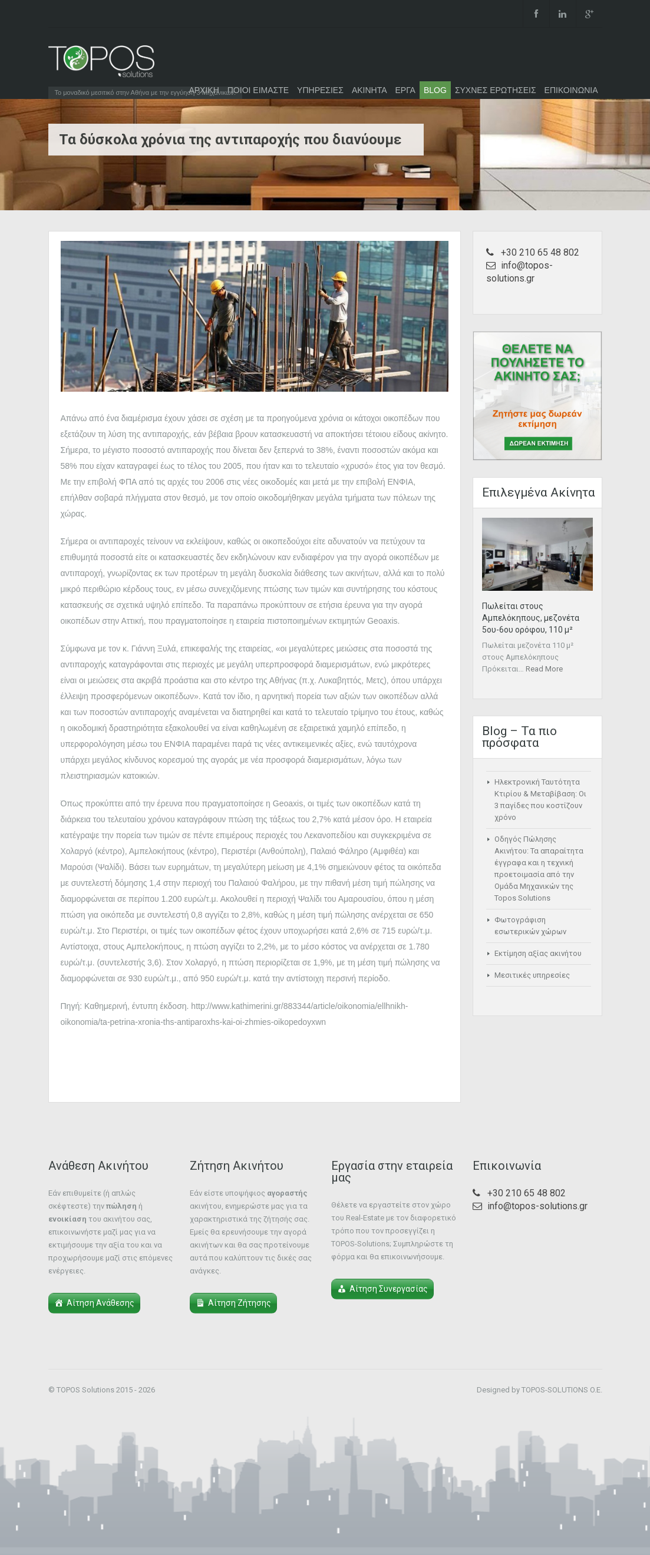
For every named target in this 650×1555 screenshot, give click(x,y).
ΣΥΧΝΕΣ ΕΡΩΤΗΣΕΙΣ (495, 90)
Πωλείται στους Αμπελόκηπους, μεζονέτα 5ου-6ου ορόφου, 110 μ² (530, 617)
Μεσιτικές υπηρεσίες (532, 975)
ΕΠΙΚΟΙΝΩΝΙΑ (571, 90)
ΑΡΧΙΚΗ (204, 90)
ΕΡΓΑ (405, 90)
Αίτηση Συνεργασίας (388, 1288)
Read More (544, 668)
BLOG (435, 90)
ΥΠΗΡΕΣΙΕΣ (320, 90)
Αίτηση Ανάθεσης (100, 1303)
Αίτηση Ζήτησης (239, 1303)
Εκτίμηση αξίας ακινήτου (538, 953)
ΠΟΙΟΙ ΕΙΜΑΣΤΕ (258, 90)
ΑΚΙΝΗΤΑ (369, 90)
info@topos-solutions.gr (537, 1206)
